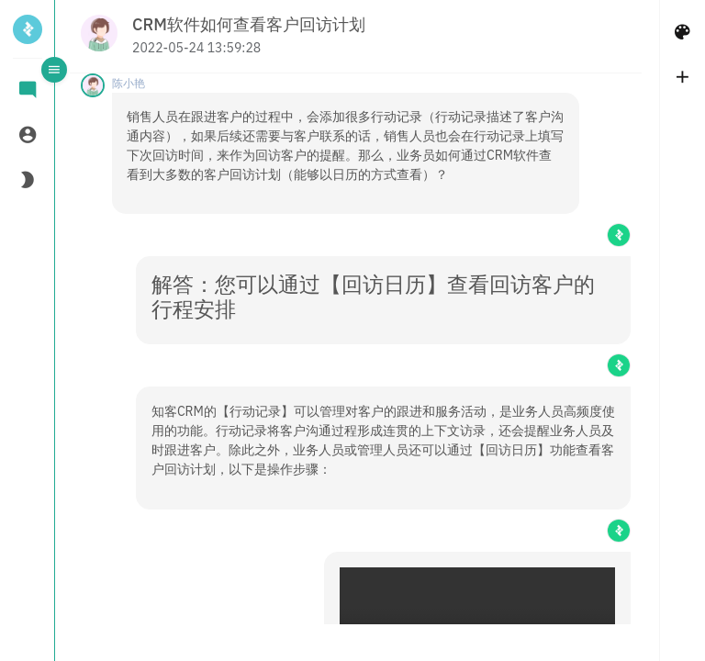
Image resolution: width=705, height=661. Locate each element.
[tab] (27, 91)
